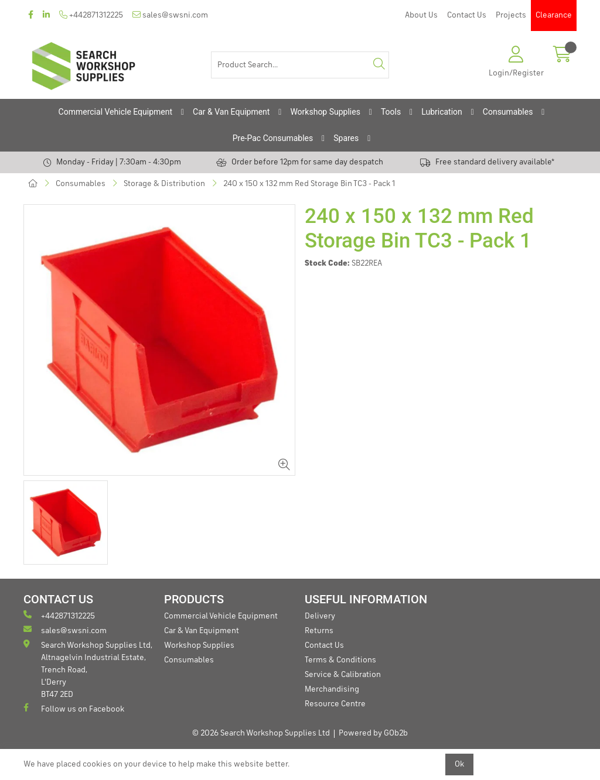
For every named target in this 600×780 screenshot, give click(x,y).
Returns (319, 631)
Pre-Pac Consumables (273, 138)
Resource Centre (335, 704)
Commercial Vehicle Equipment (115, 111)
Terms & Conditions (340, 660)
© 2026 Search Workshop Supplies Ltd (261, 733)
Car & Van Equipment (231, 111)
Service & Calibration (343, 675)
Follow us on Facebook (73, 708)
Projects (511, 15)
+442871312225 (91, 15)
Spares (346, 138)
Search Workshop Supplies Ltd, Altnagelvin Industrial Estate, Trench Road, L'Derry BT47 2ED (87, 669)
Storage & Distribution (164, 184)
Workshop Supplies (325, 111)
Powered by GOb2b (373, 733)
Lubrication (441, 111)
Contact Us (466, 15)
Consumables (508, 111)
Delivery (320, 616)
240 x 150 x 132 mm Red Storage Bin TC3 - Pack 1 (309, 184)
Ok (459, 764)
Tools (391, 111)
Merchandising (332, 689)
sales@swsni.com (170, 15)
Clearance (554, 15)
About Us (421, 15)
